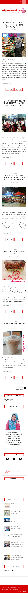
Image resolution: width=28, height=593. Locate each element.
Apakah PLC (14, 503)
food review (14, 20)
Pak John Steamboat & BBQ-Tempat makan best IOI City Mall (14, 103)
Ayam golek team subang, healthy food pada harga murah (14, 177)
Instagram (20, 460)
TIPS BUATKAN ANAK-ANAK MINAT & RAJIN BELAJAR (16, 528)
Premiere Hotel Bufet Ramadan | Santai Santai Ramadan (14, 25)
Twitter (14, 460)
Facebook (7, 460)
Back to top (22, 591)
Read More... (6, 83)
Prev (5, 45)
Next (23, 45)
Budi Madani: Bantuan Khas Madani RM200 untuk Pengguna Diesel (17, 557)
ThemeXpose (14, 587)
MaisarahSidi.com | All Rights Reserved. (10, 589)
